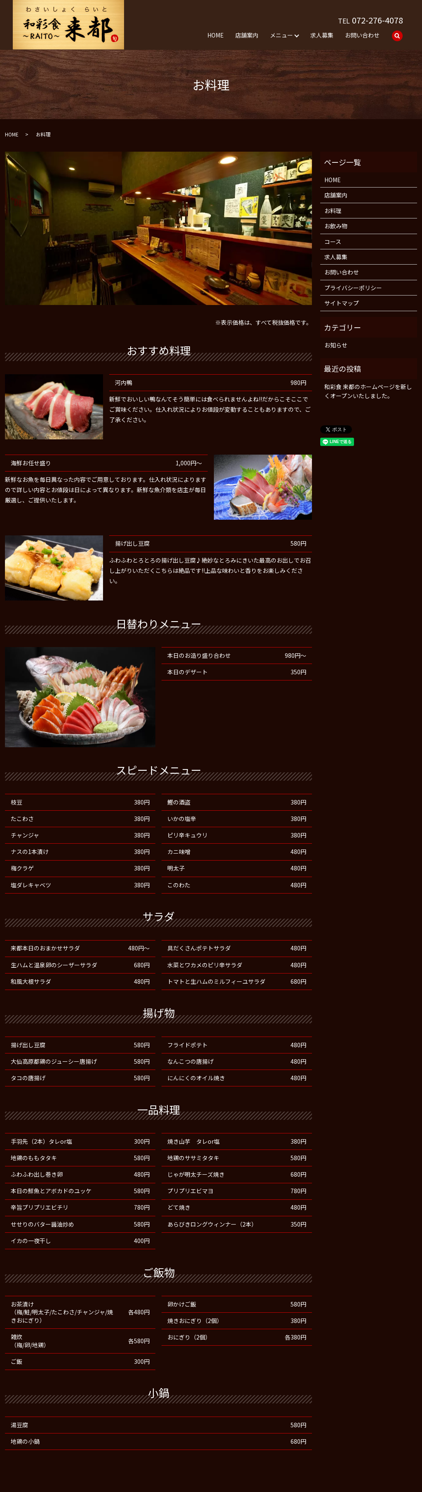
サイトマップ (341, 303)
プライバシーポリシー (353, 288)
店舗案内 (246, 35)
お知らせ (335, 345)
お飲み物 (335, 226)
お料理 (333, 210)
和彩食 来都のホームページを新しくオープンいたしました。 (368, 391)
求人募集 (321, 35)
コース (332, 241)
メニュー (281, 35)
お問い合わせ (362, 35)
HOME (215, 35)
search (397, 36)
